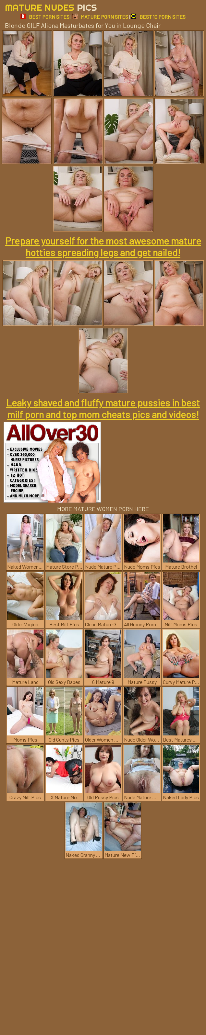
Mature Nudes (51, 7)
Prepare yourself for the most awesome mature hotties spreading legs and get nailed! (103, 246)
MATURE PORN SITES (100, 17)
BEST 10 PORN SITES (158, 17)
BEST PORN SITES (44, 17)
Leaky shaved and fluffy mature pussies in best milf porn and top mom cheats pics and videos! (103, 408)
